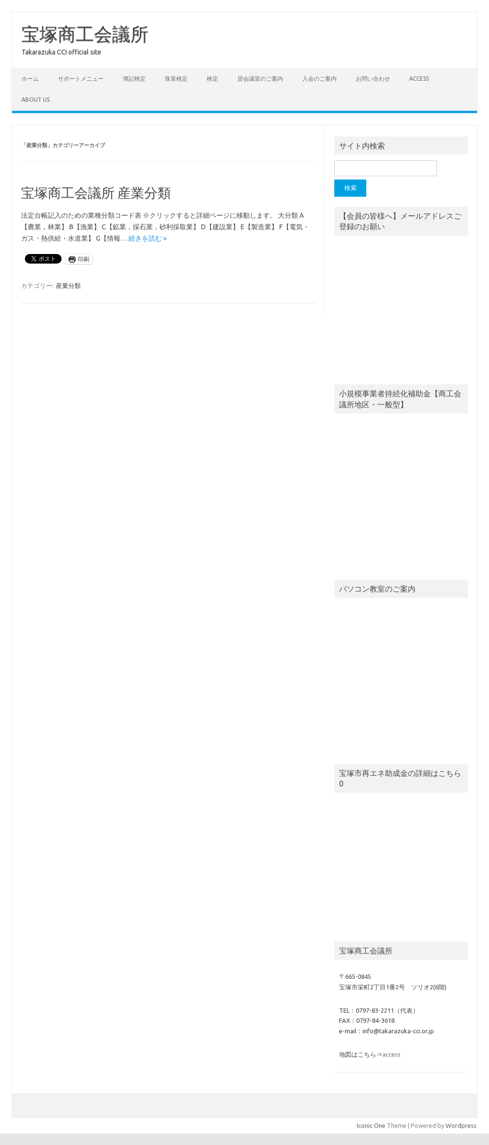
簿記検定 (134, 78)
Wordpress (461, 1125)
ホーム (30, 78)
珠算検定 (176, 78)
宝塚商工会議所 (85, 34)
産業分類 (68, 285)
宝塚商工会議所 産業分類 (96, 192)
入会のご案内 (319, 78)
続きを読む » (147, 238)
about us (35, 99)
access (419, 78)
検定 (212, 78)
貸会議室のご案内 (260, 78)
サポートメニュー (81, 78)
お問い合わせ (373, 78)
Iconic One (371, 1125)
